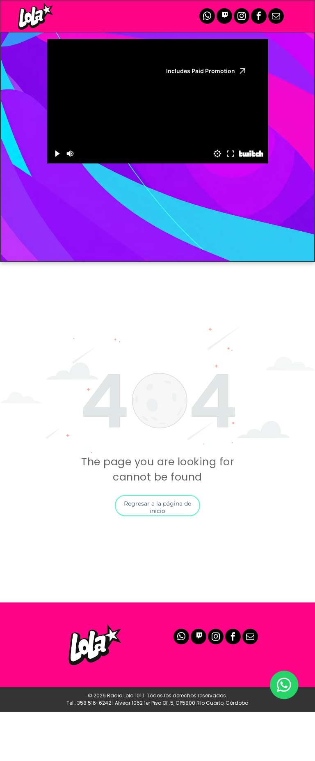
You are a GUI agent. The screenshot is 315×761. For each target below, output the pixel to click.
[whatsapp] (207, 17)
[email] (276, 17)
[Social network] (224, 17)
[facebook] (259, 17)
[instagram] (241, 17)
